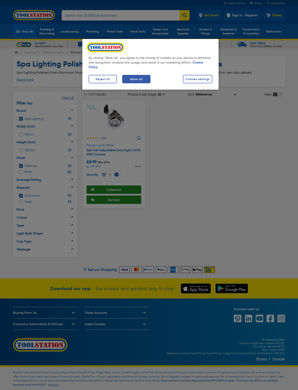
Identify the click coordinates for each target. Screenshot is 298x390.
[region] (150, 64)
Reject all (103, 79)
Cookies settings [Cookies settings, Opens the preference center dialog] (197, 79)
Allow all (136, 79)
